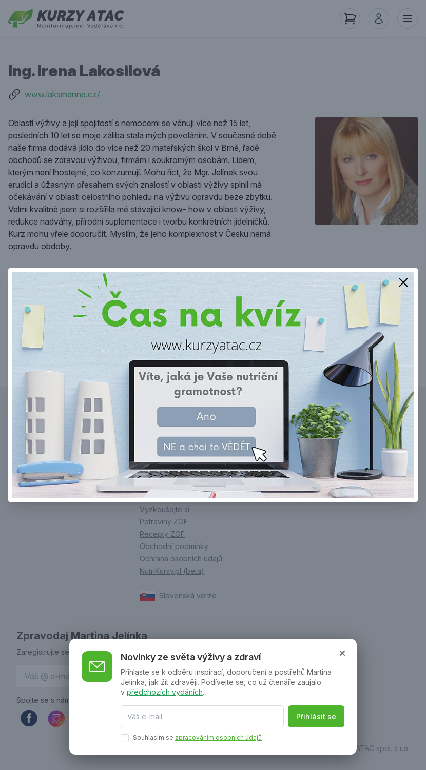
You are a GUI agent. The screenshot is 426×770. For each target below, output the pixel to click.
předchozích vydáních (165, 691)
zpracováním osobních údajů (218, 737)
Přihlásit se (316, 716)
